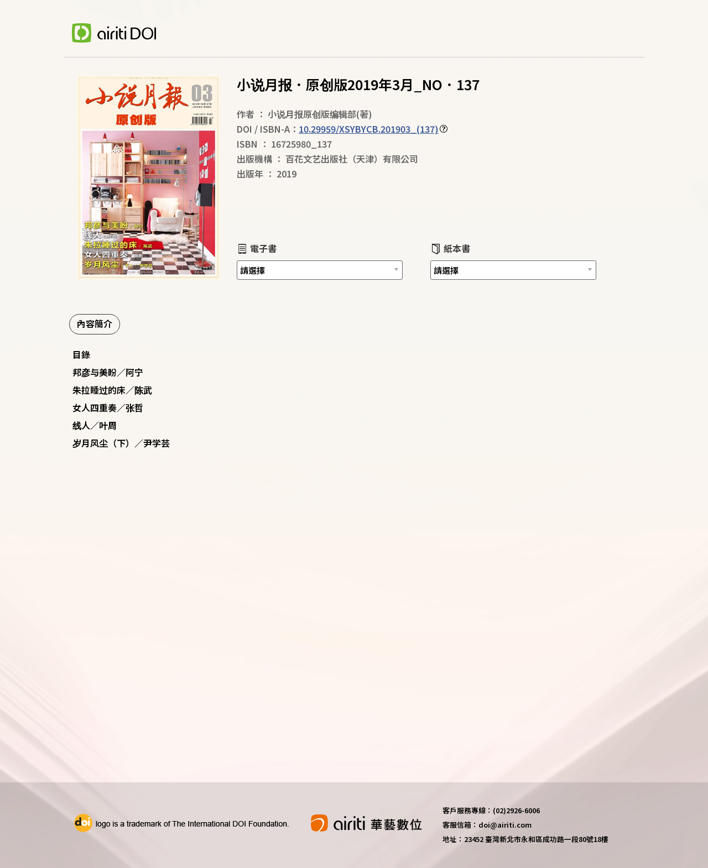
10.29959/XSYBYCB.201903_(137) (369, 128)
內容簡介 (94, 323)
